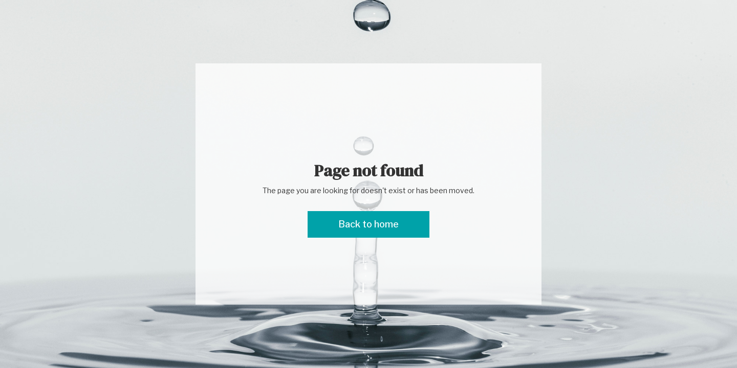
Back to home (368, 224)
